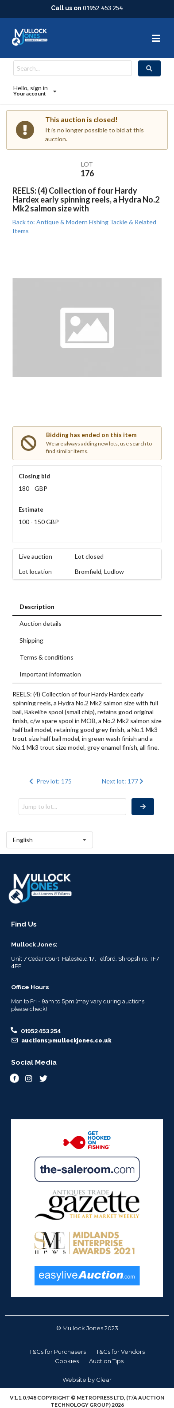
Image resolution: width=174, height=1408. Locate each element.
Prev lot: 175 (49, 781)
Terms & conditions (46, 657)
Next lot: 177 (124, 781)
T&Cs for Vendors (120, 1351)
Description (36, 606)
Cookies (67, 1360)
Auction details (40, 623)
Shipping (31, 640)
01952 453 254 (103, 8)
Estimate (31, 509)
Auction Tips (106, 1360)
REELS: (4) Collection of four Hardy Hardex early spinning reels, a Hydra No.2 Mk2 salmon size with (85, 199)
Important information (50, 674)
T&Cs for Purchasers (57, 1351)
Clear (104, 1379)
